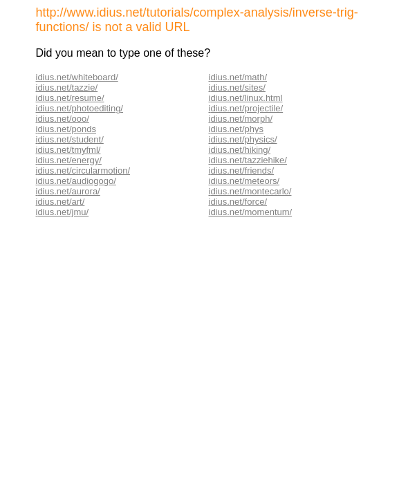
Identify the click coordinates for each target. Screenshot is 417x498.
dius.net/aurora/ (68, 191)
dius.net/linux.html (246, 98)
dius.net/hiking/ (240, 150)
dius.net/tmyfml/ (68, 150)
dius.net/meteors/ (244, 181)
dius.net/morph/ (241, 118)
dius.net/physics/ (243, 139)
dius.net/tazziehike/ (248, 160)
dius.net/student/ (70, 139)
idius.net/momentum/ (251, 212)
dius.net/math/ (238, 77)
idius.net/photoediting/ (79, 108)
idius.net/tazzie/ (67, 87)
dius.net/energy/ (69, 160)
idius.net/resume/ (70, 98)
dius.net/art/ (60, 201)
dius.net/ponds (66, 129)
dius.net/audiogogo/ (76, 181)
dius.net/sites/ (238, 87)
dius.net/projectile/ (246, 108)
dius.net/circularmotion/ (83, 170)
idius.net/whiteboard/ (77, 77)
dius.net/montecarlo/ (250, 191)
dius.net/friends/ (242, 170)
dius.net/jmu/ (63, 212)
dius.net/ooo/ (63, 118)
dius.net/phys (236, 129)
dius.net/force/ (238, 201)
